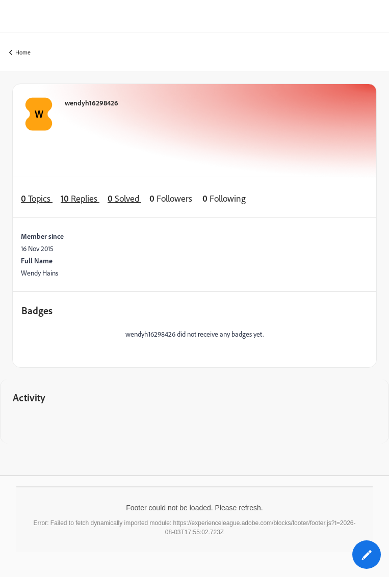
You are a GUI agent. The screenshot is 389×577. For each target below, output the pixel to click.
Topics (37, 198)
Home (20, 52)
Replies (80, 198)
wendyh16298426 (91, 102)
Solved (124, 198)
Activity (29, 397)
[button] (366, 554)
